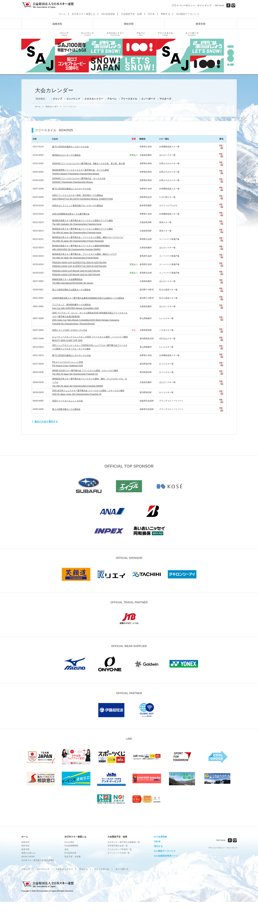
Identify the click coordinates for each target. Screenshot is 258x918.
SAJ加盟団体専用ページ (166, 856)
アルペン (140, 34)
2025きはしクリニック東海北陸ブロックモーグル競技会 (77, 205)
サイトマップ (204, 5)
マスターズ (165, 98)
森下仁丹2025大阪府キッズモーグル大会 (70, 146)
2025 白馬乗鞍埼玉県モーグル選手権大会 (71, 214)
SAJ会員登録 (108, 14)
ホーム (62, 14)
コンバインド (87, 34)
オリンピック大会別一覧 (119, 853)
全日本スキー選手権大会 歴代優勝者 (37, 860)
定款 (66, 849)
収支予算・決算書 (72, 856)
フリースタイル (165, 34)
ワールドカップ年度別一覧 (120, 849)
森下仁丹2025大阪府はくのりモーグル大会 (71, 189)
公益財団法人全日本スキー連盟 (48, 884)
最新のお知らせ (28, 853)
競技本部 (128, 24)
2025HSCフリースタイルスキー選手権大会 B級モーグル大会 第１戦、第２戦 (88, 163)
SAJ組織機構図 (71, 845)
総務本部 (57, 24)
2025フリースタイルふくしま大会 (67, 401)
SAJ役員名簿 (70, 853)
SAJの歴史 (69, 842)
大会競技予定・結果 (131, 14)
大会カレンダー (51, 106)
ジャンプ (64, 34)
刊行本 (151, 14)
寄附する (165, 14)
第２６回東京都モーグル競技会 (66, 409)
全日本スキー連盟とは (83, 14)
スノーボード (191, 34)
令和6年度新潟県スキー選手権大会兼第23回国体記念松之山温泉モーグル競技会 (88, 298)
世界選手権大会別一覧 (118, 845)
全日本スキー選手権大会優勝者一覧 (124, 842)
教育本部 (200, 24)
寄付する (158, 846)
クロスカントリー (115, 34)
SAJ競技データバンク (187, 14)
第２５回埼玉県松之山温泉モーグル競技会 (71, 289)
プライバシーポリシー (183, 5)
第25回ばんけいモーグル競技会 (66, 155)
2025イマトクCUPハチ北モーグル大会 (69, 330)
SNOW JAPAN (28, 856)
